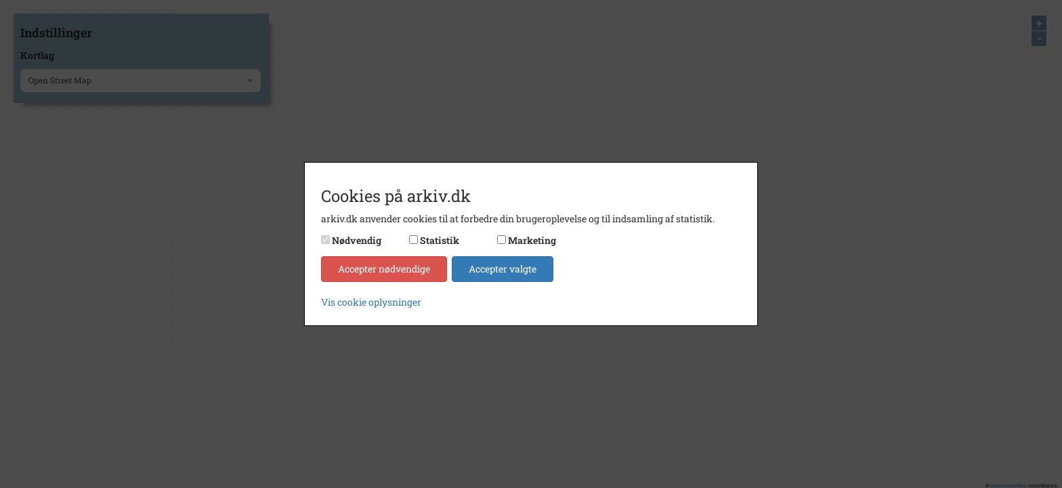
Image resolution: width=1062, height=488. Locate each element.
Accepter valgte (502, 268)
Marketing (532, 240)
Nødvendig (356, 240)
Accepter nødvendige (384, 268)
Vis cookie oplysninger (371, 302)
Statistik (439, 240)
